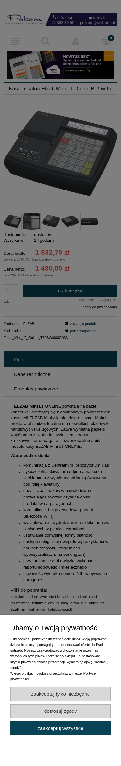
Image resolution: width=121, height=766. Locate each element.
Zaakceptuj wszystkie (60, 728)
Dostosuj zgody (60, 711)
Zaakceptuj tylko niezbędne (60, 694)
